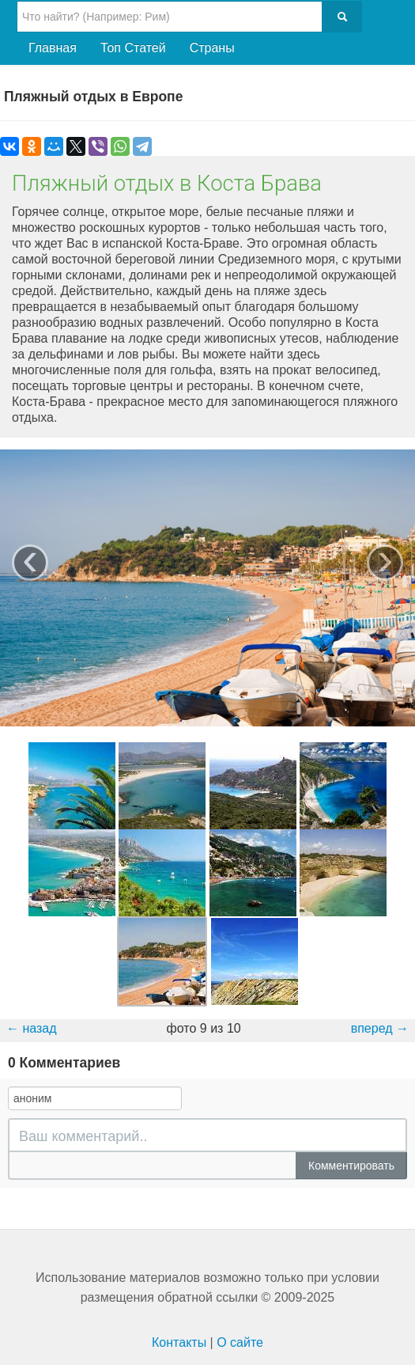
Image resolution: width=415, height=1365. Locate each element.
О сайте (240, 1342)
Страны (212, 48)
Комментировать (351, 1165)
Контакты (179, 1342)
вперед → (380, 1028)
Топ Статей (133, 48)
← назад (31, 1028)
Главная (52, 48)
